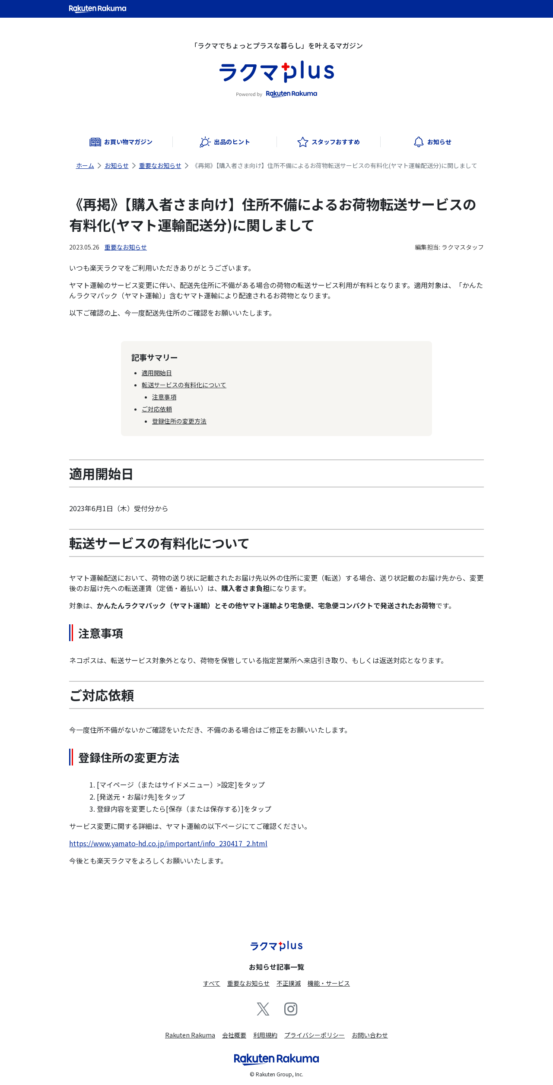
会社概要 (234, 1035)
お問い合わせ (370, 1035)
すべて (211, 983)
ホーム (85, 165)
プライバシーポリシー (314, 1035)
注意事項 (164, 396)
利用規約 (265, 1035)
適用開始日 (157, 372)
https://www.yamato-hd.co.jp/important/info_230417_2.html (168, 843)
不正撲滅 (288, 983)
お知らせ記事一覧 (276, 967)
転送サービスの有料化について (184, 384)
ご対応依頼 (157, 409)
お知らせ (117, 165)
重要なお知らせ (160, 165)
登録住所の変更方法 (179, 421)
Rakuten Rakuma (190, 1035)
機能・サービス (329, 983)
